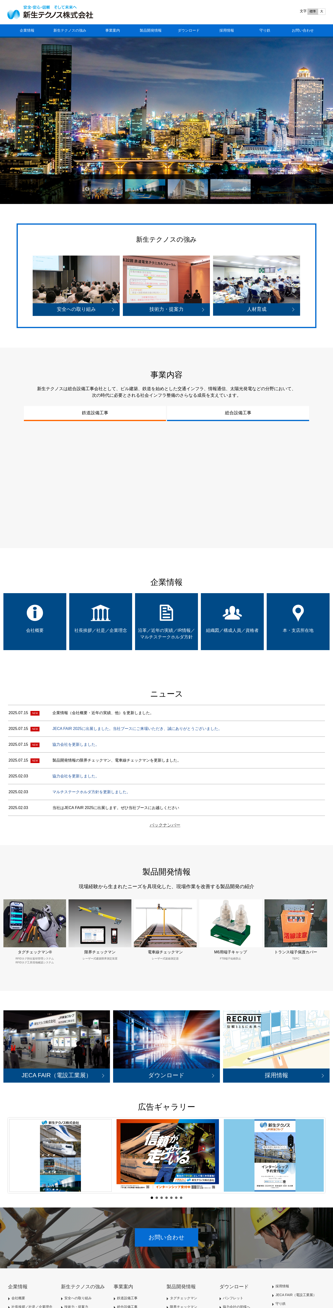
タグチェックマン (183, 1298)
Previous (87, 189)
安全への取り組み (78, 1298)
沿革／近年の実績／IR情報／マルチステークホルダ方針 (166, 633)
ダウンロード (189, 30)
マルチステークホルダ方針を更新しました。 (91, 792)
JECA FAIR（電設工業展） (295, 1295)
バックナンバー (165, 825)
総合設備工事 (238, 412)
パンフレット (233, 1298)
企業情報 (27, 30)
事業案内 (112, 30)
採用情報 (226, 30)
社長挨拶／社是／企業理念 (100, 630)
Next (244, 189)
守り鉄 (264, 30)
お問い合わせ (303, 30)
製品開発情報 (151, 30)
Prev (16, 1155)
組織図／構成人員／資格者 (232, 630)
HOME (54, 12)
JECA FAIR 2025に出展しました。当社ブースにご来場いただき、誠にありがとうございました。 (137, 729)
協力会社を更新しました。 (75, 744)
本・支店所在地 (298, 630)
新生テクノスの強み (69, 30)
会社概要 (35, 630)
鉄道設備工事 (95, 412)
